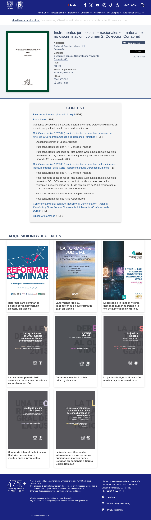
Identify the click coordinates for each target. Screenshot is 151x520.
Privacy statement (112, 510)
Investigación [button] (58, 12)
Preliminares (40, 119)
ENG (134, 4)
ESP (126, 4)
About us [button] (43, 12)
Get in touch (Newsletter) (116, 503)
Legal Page (61, 82)
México (57, 66)
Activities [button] (99, 12)
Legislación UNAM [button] (133, 12)
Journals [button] (86, 12)
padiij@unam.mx (81, 501)
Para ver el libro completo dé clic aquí (54, 114)
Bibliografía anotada (44, 216)
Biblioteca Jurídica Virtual (26, 20)
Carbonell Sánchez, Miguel (67, 46)
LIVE (72, 4)
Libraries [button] (73, 12)
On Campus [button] (114, 12)
